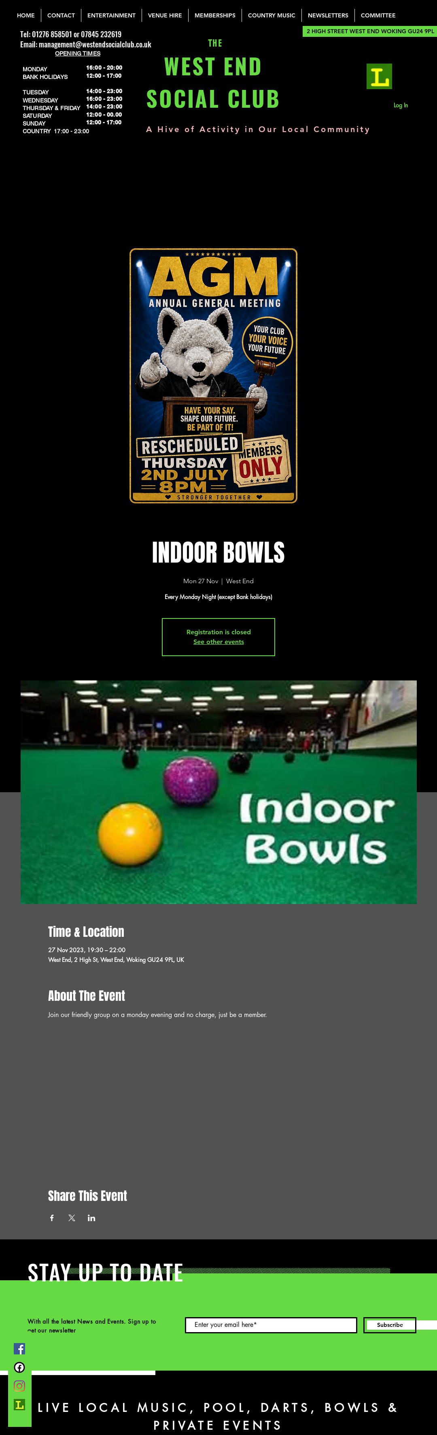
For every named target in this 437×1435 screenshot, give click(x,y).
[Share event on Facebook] (52, 1218)
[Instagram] (19, 1386)
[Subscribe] (389, 1325)
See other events (218, 642)
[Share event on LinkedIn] (91, 1218)
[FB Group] (19, 1367)
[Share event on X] (72, 1218)
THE (213, 43)
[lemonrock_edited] (379, 76)
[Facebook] (19, 1348)
